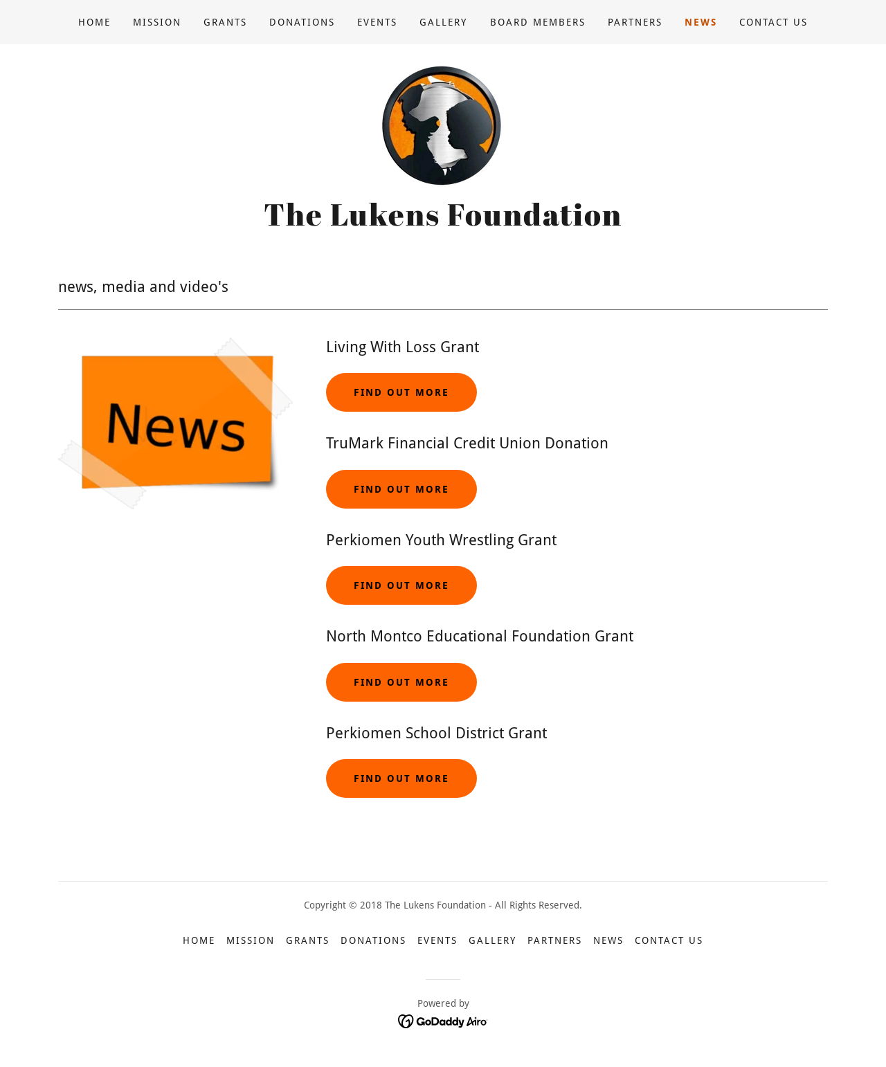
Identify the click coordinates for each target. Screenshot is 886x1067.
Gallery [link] (443, 22)
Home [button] (199, 940)
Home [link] (94, 22)
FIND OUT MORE (401, 489)
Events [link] (377, 22)
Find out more (401, 392)
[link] (443, 124)
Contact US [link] (773, 22)
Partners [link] (635, 22)
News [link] (701, 22)
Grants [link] (225, 22)
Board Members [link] (538, 22)
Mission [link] (157, 22)
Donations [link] (302, 22)
